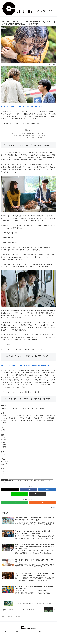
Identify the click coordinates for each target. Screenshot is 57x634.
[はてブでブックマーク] (47, 490)
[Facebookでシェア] (28, 490)
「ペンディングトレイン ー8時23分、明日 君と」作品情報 (27, 138)
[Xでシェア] (10, 490)
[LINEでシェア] (19, 494)
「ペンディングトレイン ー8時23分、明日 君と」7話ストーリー (29, 135)
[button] (37, 494)
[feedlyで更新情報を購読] (14, 502)
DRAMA (11, 480)
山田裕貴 (50, 480)
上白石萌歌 (37, 480)
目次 (26, 130)
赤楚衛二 (4, 483)
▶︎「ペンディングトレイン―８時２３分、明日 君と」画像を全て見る (22, 106)
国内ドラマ (4, 480)
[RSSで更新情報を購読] (42, 502)
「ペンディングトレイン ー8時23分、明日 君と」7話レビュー (28, 133)
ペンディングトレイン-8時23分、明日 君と (23, 480)
